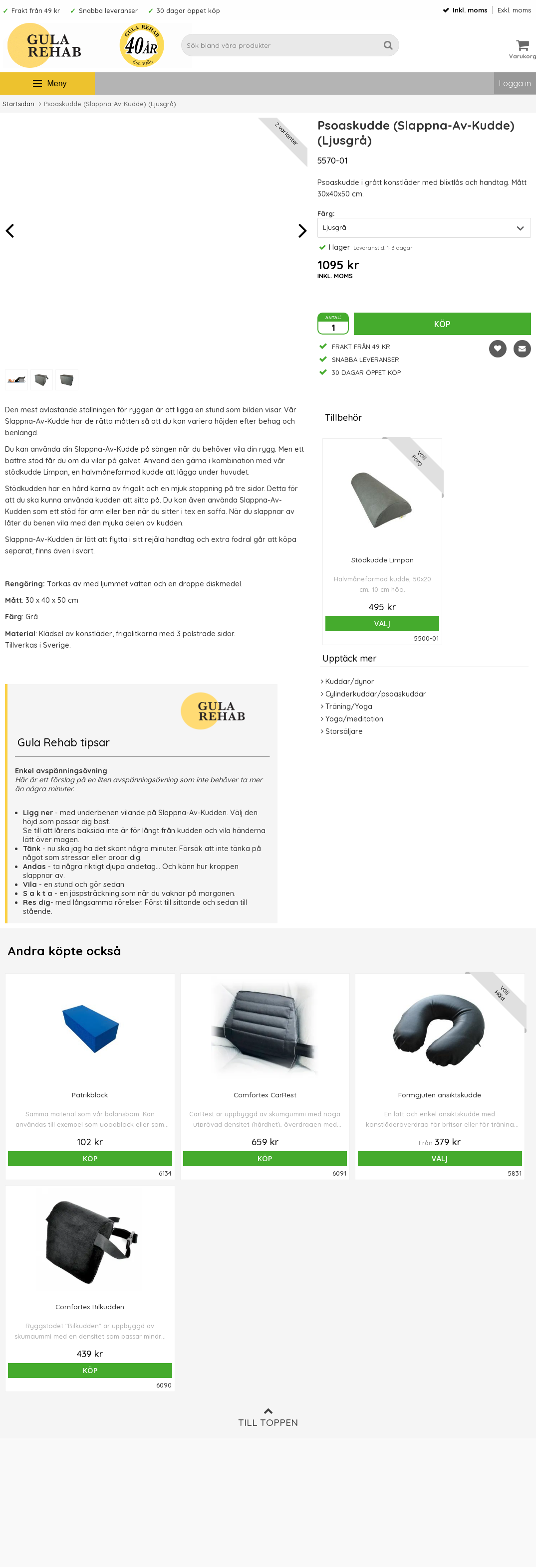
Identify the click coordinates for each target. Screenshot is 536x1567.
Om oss (283, 1383)
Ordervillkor (291, 1398)
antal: (333, 317)
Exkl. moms (514, 10)
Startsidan (18, 104)
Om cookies (290, 1413)
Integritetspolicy (297, 1428)
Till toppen (268, 1205)
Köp (442, 324)
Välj (382, 623)
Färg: (325, 213)
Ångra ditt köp (170, 1424)
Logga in (515, 83)
